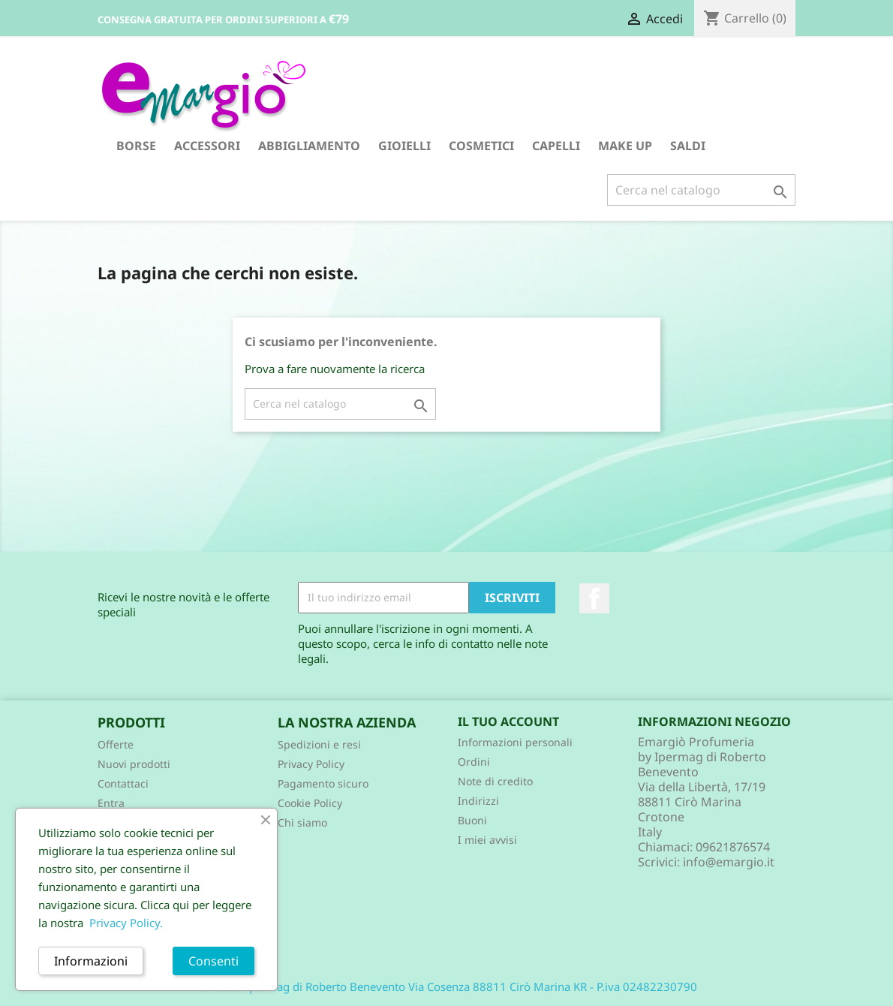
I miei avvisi (487, 840)
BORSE (136, 145)
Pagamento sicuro (323, 783)
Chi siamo (302, 822)
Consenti (213, 961)
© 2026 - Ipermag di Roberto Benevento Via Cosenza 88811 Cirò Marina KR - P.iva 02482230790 (447, 986)
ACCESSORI (207, 145)
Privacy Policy (311, 764)
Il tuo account (508, 721)
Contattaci (123, 783)
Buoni (472, 820)
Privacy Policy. (126, 922)
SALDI (687, 145)
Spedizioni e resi (319, 744)
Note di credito (495, 781)
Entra (111, 803)
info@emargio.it (728, 862)
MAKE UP (625, 145)
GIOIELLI (404, 145)
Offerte (116, 744)
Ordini (474, 761)
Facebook (594, 598)
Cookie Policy (310, 803)
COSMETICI (481, 145)
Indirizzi (478, 801)
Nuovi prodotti (134, 764)
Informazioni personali (515, 742)
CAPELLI (556, 145)
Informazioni (91, 961)
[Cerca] (701, 190)
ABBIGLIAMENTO (309, 145)
